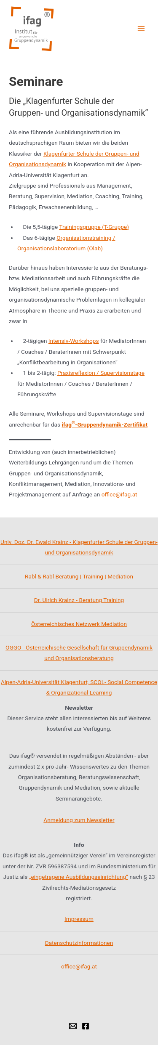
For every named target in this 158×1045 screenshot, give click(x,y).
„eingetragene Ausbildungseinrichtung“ (78, 876)
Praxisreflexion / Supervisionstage (101, 372)
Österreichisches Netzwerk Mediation (79, 624)
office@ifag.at (119, 494)
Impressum (79, 918)
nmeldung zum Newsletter (80, 820)
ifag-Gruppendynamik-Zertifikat (104, 424)
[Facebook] (85, 1026)
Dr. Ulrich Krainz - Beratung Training (79, 600)
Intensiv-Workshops (73, 340)
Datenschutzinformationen (79, 942)
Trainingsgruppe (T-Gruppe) (94, 226)
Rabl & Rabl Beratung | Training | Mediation (79, 576)
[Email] (73, 1026)
